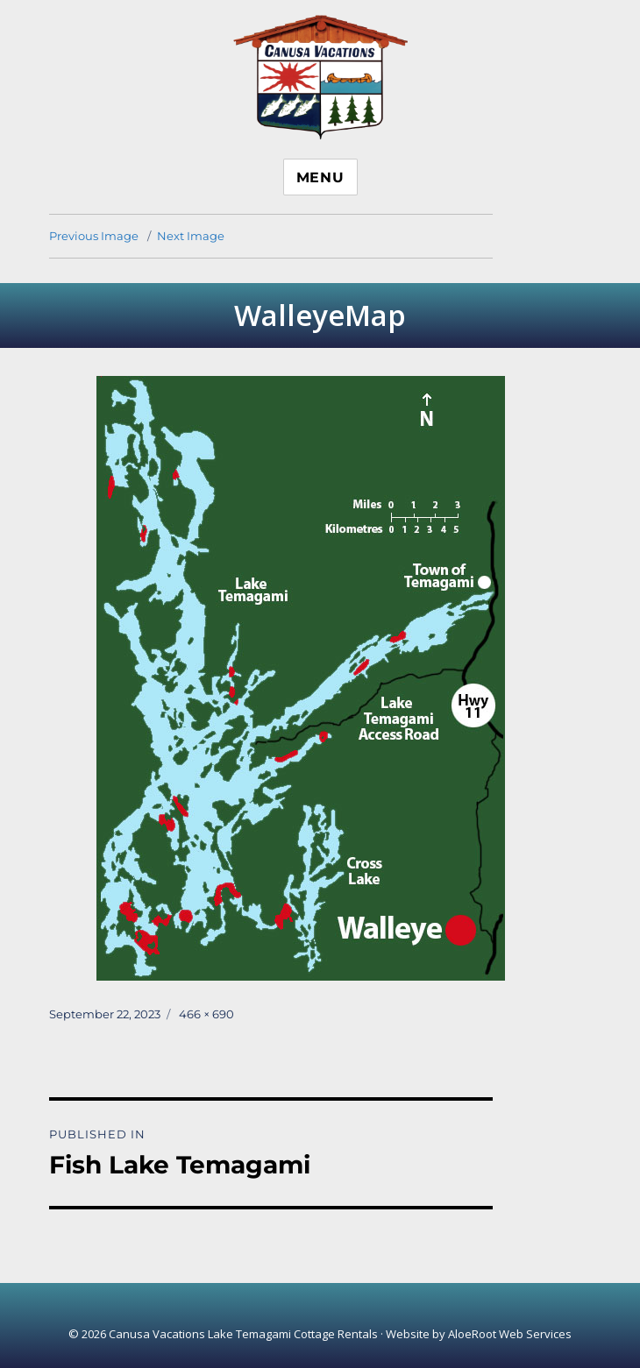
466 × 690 (206, 1014)
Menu (320, 177)
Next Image (190, 236)
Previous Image (94, 236)
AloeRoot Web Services (510, 1334)
